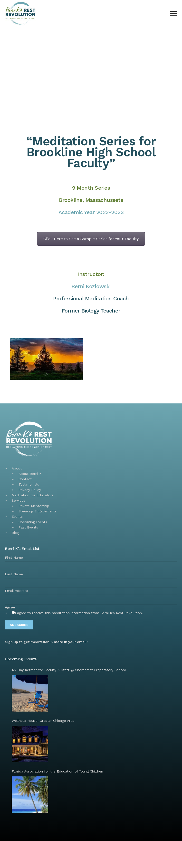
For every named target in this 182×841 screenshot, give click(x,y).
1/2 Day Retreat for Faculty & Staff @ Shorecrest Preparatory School (69, 670)
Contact (25, 479)
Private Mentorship (34, 506)
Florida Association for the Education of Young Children (57, 771)
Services (18, 500)
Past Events (28, 527)
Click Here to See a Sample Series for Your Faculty (91, 238)
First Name (14, 557)
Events (17, 516)
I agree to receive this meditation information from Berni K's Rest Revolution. (79, 613)
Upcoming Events (33, 522)
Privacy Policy (30, 490)
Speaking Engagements (38, 511)
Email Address (16, 591)
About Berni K (30, 474)
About (17, 468)
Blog (15, 533)
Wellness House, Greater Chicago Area (43, 721)
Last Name (14, 574)
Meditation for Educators (32, 495)
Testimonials (29, 484)
